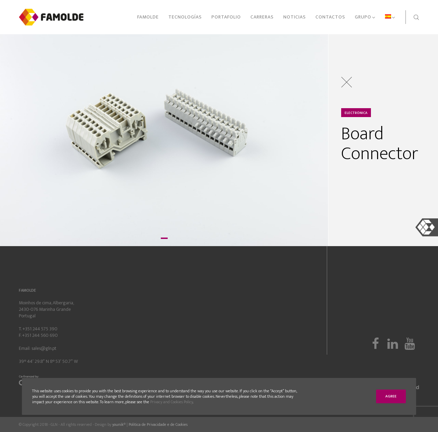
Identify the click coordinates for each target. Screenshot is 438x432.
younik (118, 424)
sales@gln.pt (43, 348)
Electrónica (356, 113)
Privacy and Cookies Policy (171, 401)
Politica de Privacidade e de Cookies (158, 424)
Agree (391, 396)
